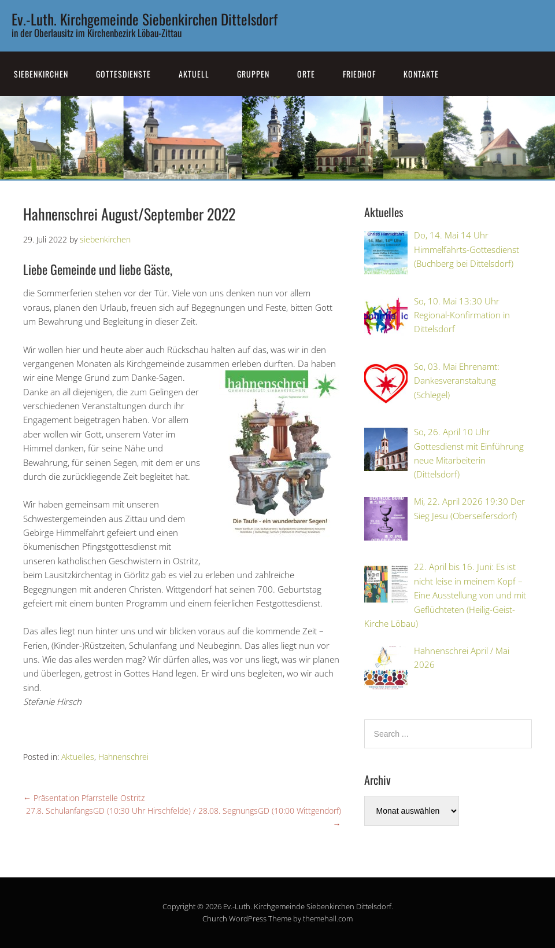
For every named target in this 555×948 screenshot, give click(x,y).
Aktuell (194, 74)
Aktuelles (77, 756)
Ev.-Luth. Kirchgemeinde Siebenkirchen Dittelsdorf (145, 19)
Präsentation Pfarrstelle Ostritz (84, 797)
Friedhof (359, 74)
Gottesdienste (123, 74)
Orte (306, 74)
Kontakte (421, 74)
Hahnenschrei (123, 756)
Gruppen (253, 74)
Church (214, 918)
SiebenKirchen (41, 74)
